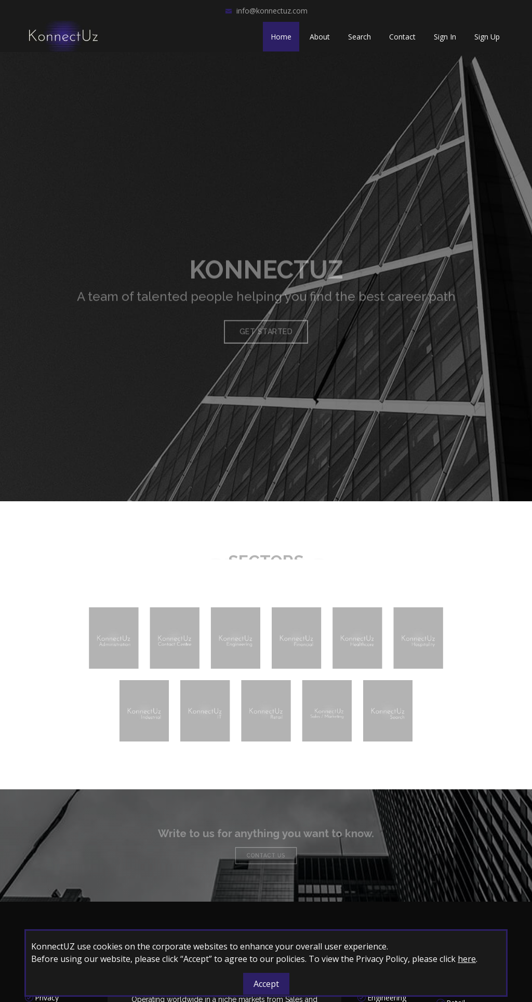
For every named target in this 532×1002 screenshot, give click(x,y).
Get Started (266, 344)
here (467, 959)
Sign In (445, 37)
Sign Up (487, 37)
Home (281, 37)
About (320, 37)
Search (359, 37)
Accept (266, 984)
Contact (402, 37)
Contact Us (266, 853)
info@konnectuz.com (272, 11)
